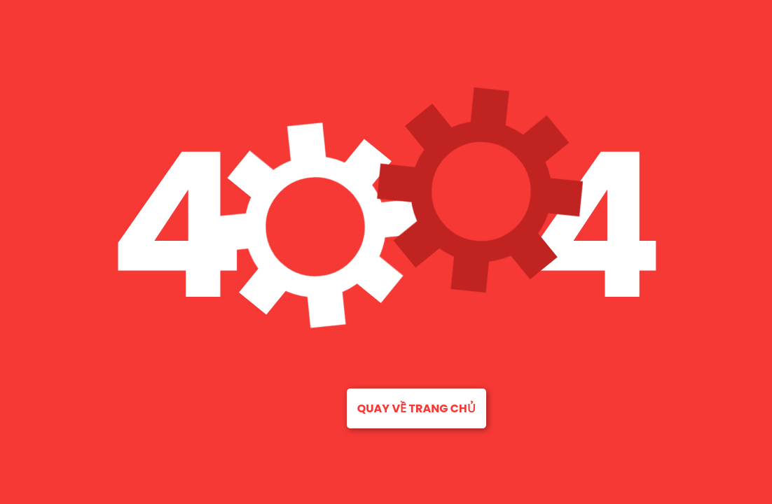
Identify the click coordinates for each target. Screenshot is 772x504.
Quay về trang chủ (416, 408)
